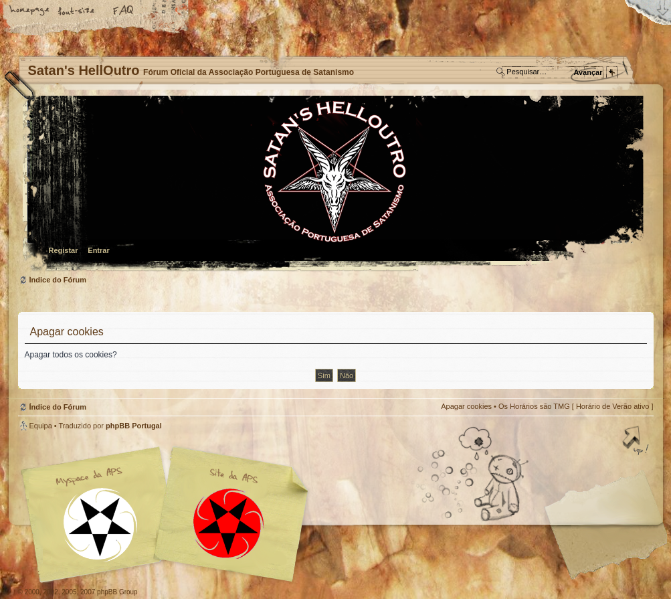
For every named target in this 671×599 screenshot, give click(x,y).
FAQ (123, 11)
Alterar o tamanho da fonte (77, 11)
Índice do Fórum (334, 184)
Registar (63, 250)
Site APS (229, 524)
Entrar (98, 250)
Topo (637, 441)
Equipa (40, 426)
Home (30, 11)
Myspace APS (168, 514)
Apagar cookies (466, 406)
